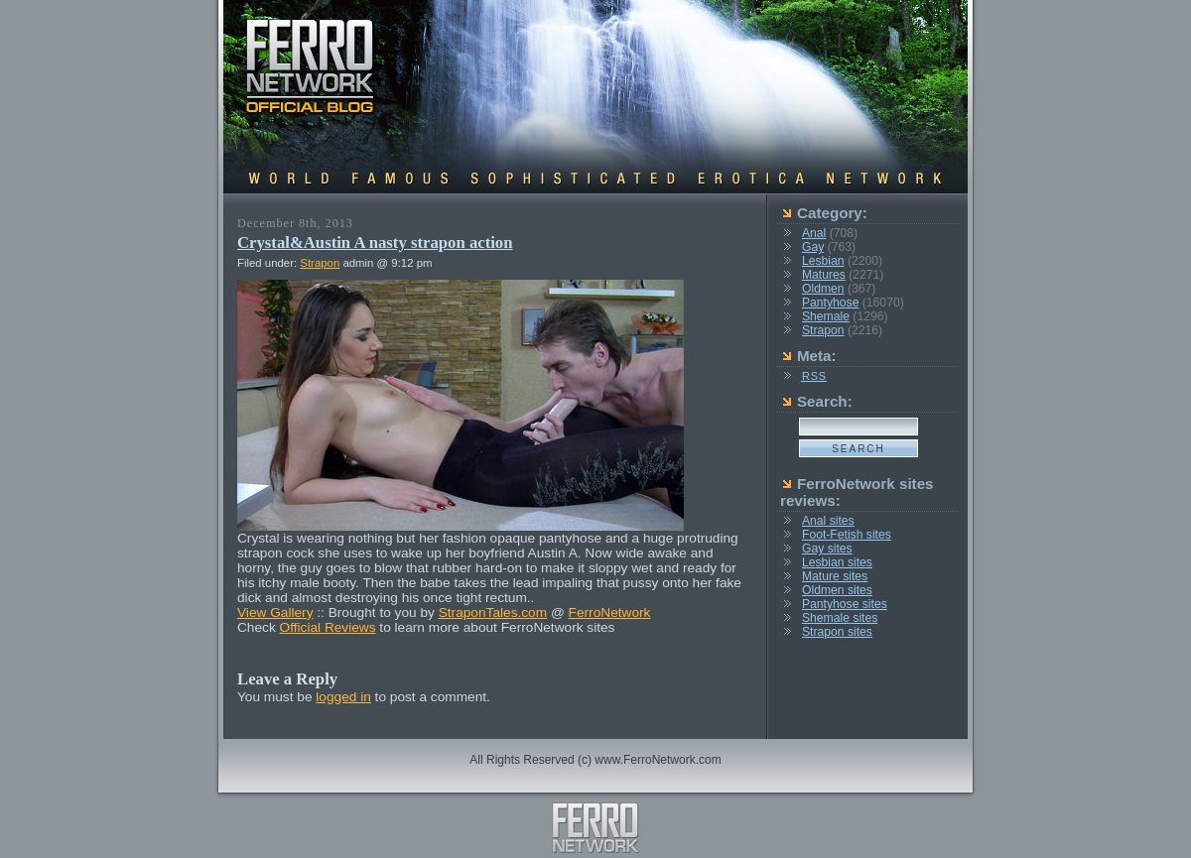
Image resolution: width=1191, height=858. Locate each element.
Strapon (319, 263)
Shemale (826, 316)
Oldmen (823, 289)
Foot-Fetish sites (846, 535)
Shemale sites (839, 618)
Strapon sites (837, 632)
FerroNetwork (610, 612)
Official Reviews (328, 627)
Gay (813, 247)
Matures (824, 275)
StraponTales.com (493, 612)
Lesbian (823, 261)
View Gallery (275, 612)
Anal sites (828, 521)
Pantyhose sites (844, 604)
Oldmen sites (837, 590)
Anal (814, 233)
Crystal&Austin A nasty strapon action (375, 242)
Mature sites (834, 576)
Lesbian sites (837, 562)
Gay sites (827, 548)
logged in (343, 696)
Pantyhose (830, 302)
